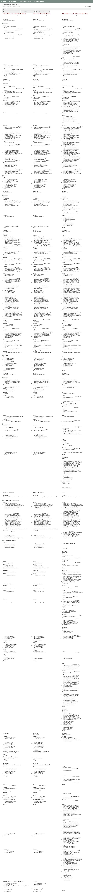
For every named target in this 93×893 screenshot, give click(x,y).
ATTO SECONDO (39, 11)
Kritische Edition (13, 1)
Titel (3, 11)
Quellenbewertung (39, 1)
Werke (4, 1)
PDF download (88, 6)
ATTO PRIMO (24, 11)
